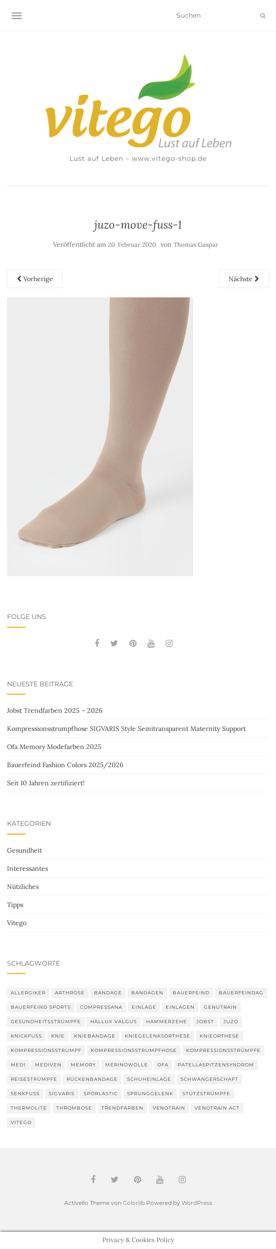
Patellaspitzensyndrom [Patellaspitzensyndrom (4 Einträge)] (216, 1065)
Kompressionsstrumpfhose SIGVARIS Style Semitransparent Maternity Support (126, 728)
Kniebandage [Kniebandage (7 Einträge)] (94, 1036)
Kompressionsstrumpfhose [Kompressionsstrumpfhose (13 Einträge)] (134, 1050)
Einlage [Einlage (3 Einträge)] (144, 1007)
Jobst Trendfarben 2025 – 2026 (54, 710)
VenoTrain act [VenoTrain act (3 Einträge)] (217, 1108)
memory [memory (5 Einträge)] (83, 1065)
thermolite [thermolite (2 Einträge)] (29, 1108)
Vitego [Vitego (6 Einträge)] (21, 1122)
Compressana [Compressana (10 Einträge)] (101, 1007)
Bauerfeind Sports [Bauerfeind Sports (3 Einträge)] (41, 1007)
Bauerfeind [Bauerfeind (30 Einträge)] (191, 993)
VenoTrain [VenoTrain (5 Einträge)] (169, 1108)
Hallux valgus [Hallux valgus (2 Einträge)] (113, 1022)
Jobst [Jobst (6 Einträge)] (205, 1022)
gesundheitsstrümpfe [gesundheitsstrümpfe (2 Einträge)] (46, 1022)
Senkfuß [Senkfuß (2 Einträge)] (25, 1094)
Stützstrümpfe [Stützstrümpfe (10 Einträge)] (206, 1094)
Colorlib (134, 1202)
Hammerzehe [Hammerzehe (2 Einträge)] (166, 1022)
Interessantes (27, 868)
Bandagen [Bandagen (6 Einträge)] (147, 993)
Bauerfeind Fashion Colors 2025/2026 (65, 765)
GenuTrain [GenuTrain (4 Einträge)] (220, 1007)
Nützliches (23, 886)
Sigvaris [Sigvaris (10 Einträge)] (61, 1094)
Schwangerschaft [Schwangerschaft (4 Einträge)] (209, 1079)
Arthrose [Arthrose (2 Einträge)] (70, 993)
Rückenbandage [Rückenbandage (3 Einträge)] (92, 1079)
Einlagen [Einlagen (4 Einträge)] (180, 1007)
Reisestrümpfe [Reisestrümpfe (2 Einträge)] (34, 1079)
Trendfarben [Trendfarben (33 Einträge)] (122, 1108)
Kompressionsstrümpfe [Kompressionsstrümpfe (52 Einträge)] (223, 1050)
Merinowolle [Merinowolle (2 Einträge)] (126, 1065)
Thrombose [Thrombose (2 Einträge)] (74, 1108)
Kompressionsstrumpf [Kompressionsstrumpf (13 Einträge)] (46, 1050)
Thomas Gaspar (196, 245)
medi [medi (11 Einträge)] (18, 1065)
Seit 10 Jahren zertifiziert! (46, 783)
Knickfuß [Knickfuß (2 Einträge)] (26, 1036)
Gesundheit (24, 850)
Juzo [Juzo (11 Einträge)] (230, 1022)
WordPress (197, 1202)
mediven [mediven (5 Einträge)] (48, 1065)
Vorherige (35, 279)
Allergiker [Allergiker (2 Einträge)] (28, 993)
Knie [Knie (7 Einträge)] (58, 1036)
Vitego (17, 923)
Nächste (244, 279)
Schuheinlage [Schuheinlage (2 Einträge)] (149, 1079)
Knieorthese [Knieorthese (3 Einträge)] (219, 1036)
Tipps (15, 905)
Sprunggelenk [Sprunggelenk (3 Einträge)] (150, 1094)
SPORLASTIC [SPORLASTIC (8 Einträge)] (101, 1094)
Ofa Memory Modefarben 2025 (54, 747)
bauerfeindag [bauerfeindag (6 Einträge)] (241, 993)
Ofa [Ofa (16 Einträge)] (162, 1065)
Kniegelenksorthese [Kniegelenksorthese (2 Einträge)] (157, 1036)
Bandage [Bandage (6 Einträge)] (108, 993)
